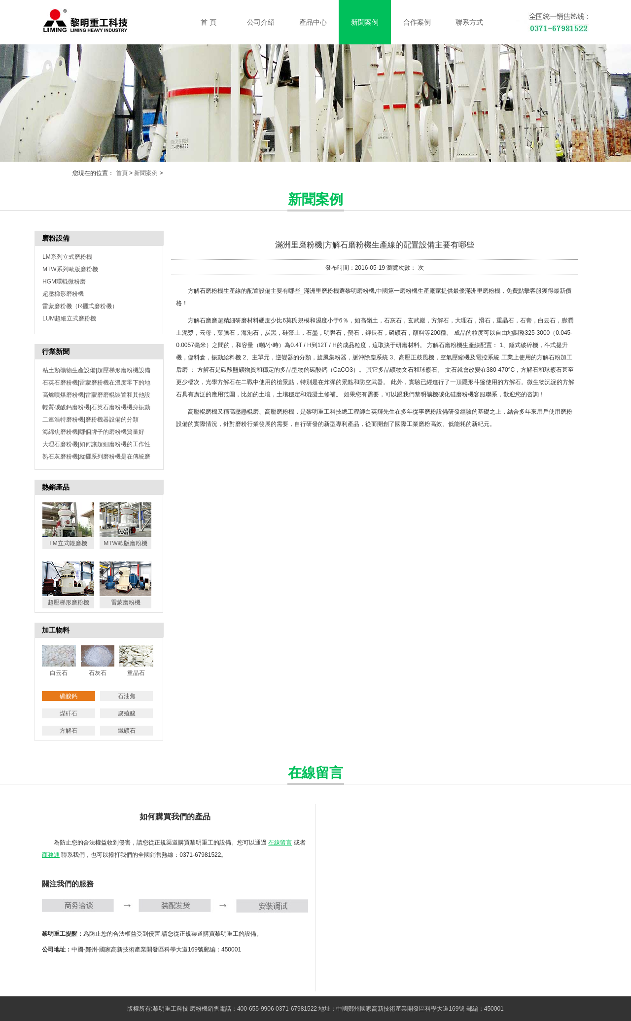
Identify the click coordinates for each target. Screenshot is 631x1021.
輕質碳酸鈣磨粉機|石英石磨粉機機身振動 (96, 407)
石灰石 (97, 672)
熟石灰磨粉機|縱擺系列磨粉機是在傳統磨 (96, 456)
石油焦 (127, 696)
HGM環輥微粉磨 (64, 281)
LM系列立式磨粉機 (67, 256)
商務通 (51, 854)
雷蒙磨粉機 (125, 602)
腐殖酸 (127, 713)
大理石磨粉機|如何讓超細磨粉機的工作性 (96, 444)
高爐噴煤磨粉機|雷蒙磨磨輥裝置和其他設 (96, 394)
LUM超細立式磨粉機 (69, 318)
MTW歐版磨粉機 (125, 543)
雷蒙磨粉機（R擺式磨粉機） (80, 306)
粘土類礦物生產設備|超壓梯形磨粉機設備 (96, 370)
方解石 (68, 730)
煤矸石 (68, 713)
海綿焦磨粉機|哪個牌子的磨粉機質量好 (93, 431)
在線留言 (280, 842)
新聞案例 (146, 173)
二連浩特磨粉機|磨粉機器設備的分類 (90, 419)
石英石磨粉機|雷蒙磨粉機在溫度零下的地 (96, 382)
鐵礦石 (127, 730)
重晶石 (136, 672)
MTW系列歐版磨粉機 (70, 269)
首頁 (122, 173)
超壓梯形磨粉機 (63, 293)
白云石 (59, 672)
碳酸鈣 (68, 696)
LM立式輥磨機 (68, 543)
